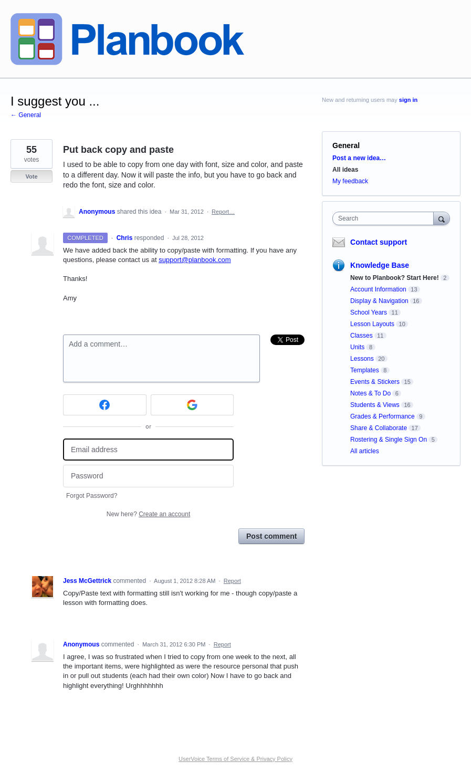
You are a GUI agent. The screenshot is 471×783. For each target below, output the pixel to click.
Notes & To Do (370, 393)
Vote (31, 176)
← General (26, 115)
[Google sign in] (192, 404)
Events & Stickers (375, 381)
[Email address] (148, 450)
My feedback (350, 181)
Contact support (378, 242)
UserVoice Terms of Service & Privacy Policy (235, 759)
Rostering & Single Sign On (388, 439)
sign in (408, 100)
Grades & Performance (382, 416)
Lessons (362, 358)
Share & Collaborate (378, 428)
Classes (361, 335)
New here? (148, 514)
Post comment (271, 536)
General (346, 145)
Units (357, 347)
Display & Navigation (379, 301)
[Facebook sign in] (104, 404)
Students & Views (375, 405)
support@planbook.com (195, 260)
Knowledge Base (379, 265)
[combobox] (385, 218)
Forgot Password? (91, 495)
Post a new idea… (359, 158)
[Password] (148, 476)
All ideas (345, 169)
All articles (364, 451)
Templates (364, 370)
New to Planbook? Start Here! (394, 277)
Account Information (378, 289)
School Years (368, 312)
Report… (223, 211)
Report (232, 581)
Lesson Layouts (372, 324)
